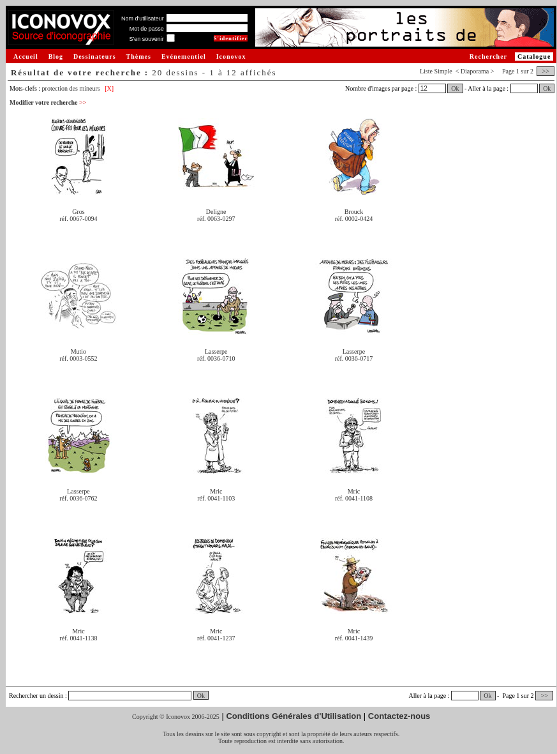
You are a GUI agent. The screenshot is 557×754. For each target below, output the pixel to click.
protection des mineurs (71, 88)
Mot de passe (147, 29)
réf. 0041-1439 (354, 638)
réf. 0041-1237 (216, 638)
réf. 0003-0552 (78, 358)
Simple (443, 71)
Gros (78, 211)
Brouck (354, 211)
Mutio (78, 351)
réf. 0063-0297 (216, 218)
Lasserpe (216, 351)
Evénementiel (183, 56)
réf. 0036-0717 (354, 358)
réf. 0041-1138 (78, 638)
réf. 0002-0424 (354, 218)
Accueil (25, 56)
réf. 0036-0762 (78, 498)
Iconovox (231, 56)
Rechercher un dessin (36, 695)
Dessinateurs (94, 56)
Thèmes (138, 56)
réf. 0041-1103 (216, 498)
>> (545, 71)
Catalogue (534, 56)
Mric (216, 491)
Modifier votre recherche (48, 102)
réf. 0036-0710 (216, 358)
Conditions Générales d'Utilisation (293, 716)
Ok (455, 88)
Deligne (216, 211)
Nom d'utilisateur (142, 18)
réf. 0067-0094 (78, 218)
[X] (109, 88)
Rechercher (488, 56)
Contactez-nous (399, 716)
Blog (55, 56)
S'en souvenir (146, 39)
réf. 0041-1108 (354, 498)
